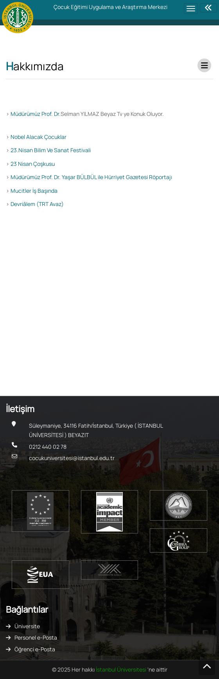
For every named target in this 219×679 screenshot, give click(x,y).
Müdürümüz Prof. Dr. (36, 113)
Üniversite (27, 626)
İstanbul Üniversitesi (121, 669)
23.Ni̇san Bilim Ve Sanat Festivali (51, 150)
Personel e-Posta (35, 637)
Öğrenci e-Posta (34, 649)
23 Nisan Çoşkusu (33, 163)
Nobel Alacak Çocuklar (38, 136)
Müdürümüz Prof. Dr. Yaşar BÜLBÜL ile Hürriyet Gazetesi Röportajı (91, 177)
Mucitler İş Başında (34, 190)
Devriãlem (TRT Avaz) (37, 204)
